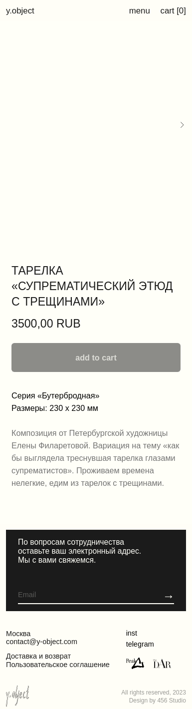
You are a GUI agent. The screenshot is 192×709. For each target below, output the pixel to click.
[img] (162, 663)
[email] (75, 595)
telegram (140, 644)
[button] (169, 596)
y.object (20, 10)
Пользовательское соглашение (58, 665)
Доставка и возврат (38, 656)
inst (131, 633)
